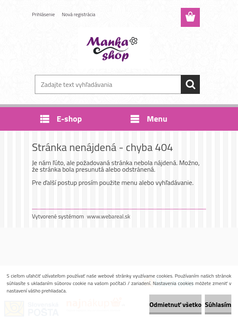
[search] (190, 84)
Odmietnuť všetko (175, 304)
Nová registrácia (78, 14)
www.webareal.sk (109, 216)
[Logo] (114, 48)
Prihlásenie (43, 14)
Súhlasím (218, 304)
